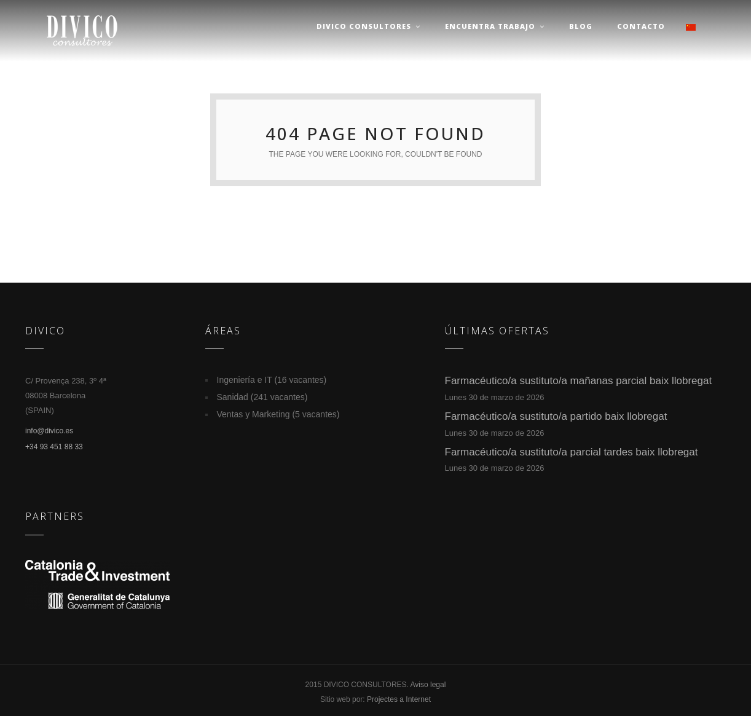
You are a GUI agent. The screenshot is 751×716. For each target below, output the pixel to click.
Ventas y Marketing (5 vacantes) (278, 414)
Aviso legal (428, 684)
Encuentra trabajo (495, 26)
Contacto (641, 26)
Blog (580, 26)
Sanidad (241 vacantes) (262, 397)
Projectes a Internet (399, 699)
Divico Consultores (368, 26)
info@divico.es (49, 431)
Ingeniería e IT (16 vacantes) (272, 380)
